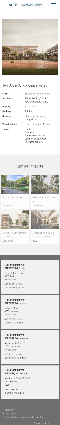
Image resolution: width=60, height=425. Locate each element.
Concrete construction (35, 138)
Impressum (8, 409)
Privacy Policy (9, 413)
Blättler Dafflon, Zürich (35, 98)
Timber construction (34, 135)
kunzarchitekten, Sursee (36, 101)
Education (29, 132)
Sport (27, 129)
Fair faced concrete (34, 142)
